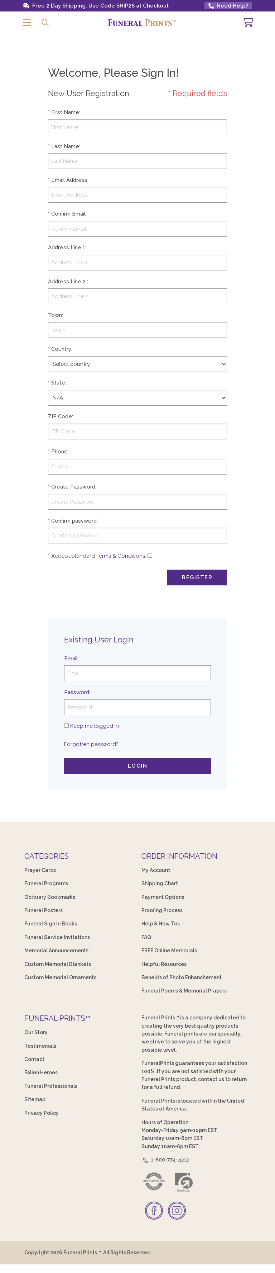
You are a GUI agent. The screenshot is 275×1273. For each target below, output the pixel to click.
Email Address (69, 180)
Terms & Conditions (120, 556)
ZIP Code (60, 416)
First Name (65, 112)
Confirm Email (68, 214)
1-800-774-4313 (165, 1160)
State (58, 382)
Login (138, 766)
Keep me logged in (94, 726)
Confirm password (74, 521)
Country (61, 349)
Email (71, 658)
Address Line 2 (67, 281)
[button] (26, 22)
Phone (59, 451)
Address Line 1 (66, 247)
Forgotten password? (91, 744)
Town (55, 315)
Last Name (65, 146)
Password (76, 692)
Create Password (73, 487)
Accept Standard (73, 556)
